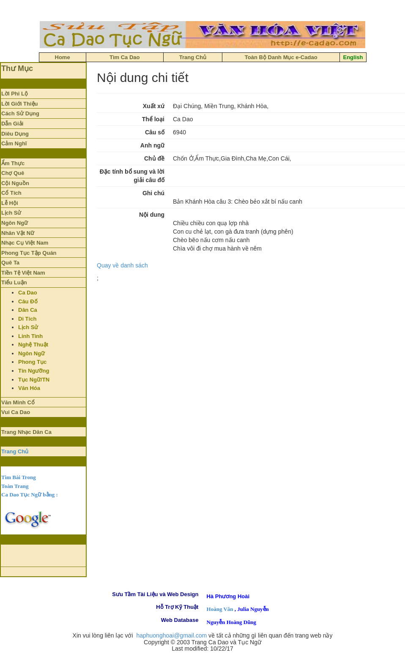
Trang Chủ (14, 451)
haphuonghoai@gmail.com (171, 635)
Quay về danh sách (122, 265)
